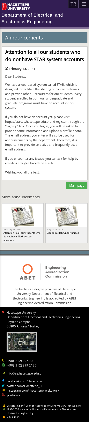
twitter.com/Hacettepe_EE (25, 386)
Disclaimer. (13, 417)
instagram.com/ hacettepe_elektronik (33, 390)
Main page (76, 185)
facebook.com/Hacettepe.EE (26, 381)
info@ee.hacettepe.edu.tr (24, 373)
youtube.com (16, 395)
